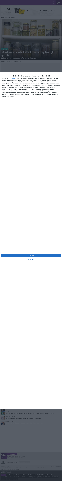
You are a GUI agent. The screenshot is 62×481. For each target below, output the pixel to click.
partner (13, 78)
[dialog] (31, 240)
